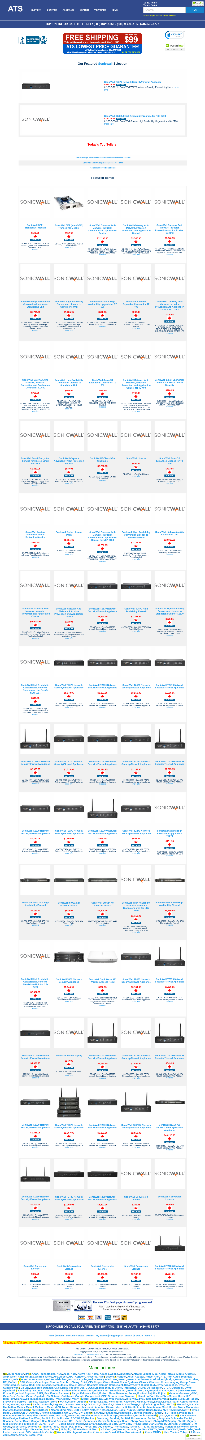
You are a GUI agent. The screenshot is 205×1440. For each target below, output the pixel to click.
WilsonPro (123, 1432)
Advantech (125, 1374)
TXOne (54, 1429)
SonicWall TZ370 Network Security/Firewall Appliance (69, 762)
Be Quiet (82, 1379)
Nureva (131, 1410)
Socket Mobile (75, 1423)
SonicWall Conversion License (103, 168)
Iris (14, 1401)
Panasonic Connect (130, 1412)
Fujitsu (162, 1393)
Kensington (115, 1401)
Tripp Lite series (32, 1429)
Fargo (75, 1393)
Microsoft (121, 1407)
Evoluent (64, 1393)
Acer (73, 1374)
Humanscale (37, 1398)
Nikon (113, 1410)
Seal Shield (49, 1421)
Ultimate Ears (80, 1429)
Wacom (61, 1432)
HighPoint (9, 1398)
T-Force (86, 1426)
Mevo (50, 1407)
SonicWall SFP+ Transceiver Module (35, 226)
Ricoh (55, 1418)
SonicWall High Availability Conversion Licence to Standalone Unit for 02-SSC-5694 (35, 689)
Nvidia (158, 1410)
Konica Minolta (189, 1401)
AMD (6, 1376)
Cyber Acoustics (167, 1385)
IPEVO (7, 1401)
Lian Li (95, 1404)
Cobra (24, 1385)
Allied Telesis (167, 1374)
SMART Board (57, 1423)
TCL (71, 1426)
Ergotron (30, 1393)
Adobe (114, 1374)
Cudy (153, 1385)
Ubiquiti (66, 1429)
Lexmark (80, 1404)
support (60, 1336)
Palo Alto (97, 1412)
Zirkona (23, 1435)
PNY (58, 1415)
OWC (67, 1412)
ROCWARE (77, 1418)
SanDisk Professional (133, 1418)
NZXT (185, 1410)
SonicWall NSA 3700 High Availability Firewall (169, 904)
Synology (33, 1426)
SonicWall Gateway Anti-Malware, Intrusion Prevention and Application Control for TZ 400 (136, 384)
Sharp (125, 1421)
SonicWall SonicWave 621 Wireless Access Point (102, 980)
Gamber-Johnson (179, 1393)
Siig (5, 1423)
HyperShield (61, 1398)
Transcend (157, 1426)
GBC (194, 1393)
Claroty (143, 1382)
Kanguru (94, 1401)
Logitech (144, 1404)
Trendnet (16, 1429)
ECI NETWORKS (51, 1390)
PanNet (158, 1412)
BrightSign (167, 1379)
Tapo (55, 1426)
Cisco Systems (129, 1382)
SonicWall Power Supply (69, 1055)
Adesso (104, 1374)
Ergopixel (18, 1393)
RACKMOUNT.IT (189, 1415)
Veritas (142, 1429)
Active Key (83, 1374)
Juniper (81, 1401)
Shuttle (182, 1421)
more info (109, 123)
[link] (175, 35)
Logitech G (157, 1404)
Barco (72, 1379)
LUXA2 (169, 1404)
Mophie (18, 1410)
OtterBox (57, 1412)
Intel (141, 1398)
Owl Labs (84, 1412)
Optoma (33, 1412)
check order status (75, 1336)
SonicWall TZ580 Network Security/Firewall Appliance (102, 1198)
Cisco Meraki (111, 1382)
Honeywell (22, 1398)
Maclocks (182, 1404)
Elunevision (101, 1390)
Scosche (8, 1421)
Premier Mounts (90, 1415)
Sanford (152, 1418)
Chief (84, 1382)
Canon (30, 1382)
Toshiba (134, 1426)
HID (188, 1396)
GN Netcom (53, 1396)
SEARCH (84, 10)
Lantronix (46, 1404)
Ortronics (45, 1412)
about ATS (150, 1336)
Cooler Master (77, 1385)
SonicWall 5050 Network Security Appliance (69, 980)
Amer (13, 1376)
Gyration (130, 1396)
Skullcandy (30, 1423)
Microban (75, 1407)
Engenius (155, 1390)
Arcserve (91, 1376)
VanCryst (110, 1429)
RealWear (35, 1418)
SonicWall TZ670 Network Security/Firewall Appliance (69, 686)
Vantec (121, 1429)
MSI (26, 1410)
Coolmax (92, 1385)
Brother (193, 1379)
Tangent (46, 1426)
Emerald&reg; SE (137, 1390)
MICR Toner (62, 1407)
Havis (181, 1396)
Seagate (36, 1421)
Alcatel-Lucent (142, 1374)
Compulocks (60, 1385)
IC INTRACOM (89, 1398)
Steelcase (185, 1423)
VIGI (28, 1432)
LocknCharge (130, 1404)
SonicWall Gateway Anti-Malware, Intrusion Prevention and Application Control (102, 229)
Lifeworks (106, 1404)
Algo (155, 1374)
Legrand (58, 1404)
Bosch (122, 1379)
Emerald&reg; (118, 1390)
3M (27, 1374)
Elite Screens (80, 1390)
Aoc (55, 1376)
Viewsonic (19, 1432)
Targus (63, 1426)
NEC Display (81, 1410)
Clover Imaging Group (174, 1382)
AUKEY (7, 1379)
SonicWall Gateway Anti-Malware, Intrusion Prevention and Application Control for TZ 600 (169, 305)
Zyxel (40, 1435)
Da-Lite (25, 1387)
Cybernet (184, 1385)
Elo (91, 1390)
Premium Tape (109, 1415)
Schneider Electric (182, 1418)
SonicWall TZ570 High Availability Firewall (136, 610)
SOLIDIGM (104, 1423)
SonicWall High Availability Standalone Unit (169, 533)
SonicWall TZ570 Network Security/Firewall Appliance (102, 610)
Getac (29, 1396)
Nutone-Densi (145, 1410)
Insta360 (120, 1398)
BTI (5, 1382)
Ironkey (21, 1401)
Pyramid (151, 1415)
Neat (69, 1410)
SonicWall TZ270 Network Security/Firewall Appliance (133, 82)
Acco (66, 1374)
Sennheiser (90, 1421)
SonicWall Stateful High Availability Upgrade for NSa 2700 (135, 116)
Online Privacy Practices (94, 1354)
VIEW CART (100, 10)
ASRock (121, 1376)
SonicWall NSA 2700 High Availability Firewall (35, 904)
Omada (15, 1412)
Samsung (102, 1418)
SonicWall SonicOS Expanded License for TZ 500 (102, 383)
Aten (156, 1376)
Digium (109, 1387)
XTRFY (157, 1432)
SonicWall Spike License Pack (69, 533)
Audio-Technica (182, 1376)
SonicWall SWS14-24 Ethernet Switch (69, 904)
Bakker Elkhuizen (56, 1379)
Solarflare (91, 1423)
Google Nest (92, 1396)
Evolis (54, 1393)
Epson (7, 1393)
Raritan (23, 1418)
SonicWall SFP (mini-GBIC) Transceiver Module (69, 226)
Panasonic (110, 1412)
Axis (16, 1379)
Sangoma (164, 1418)
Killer (140, 1401)
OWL (74, 1412)
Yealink (174, 1432)
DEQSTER (92, 1387)
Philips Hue (186, 1412)
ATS (162, 1376)
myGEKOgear (40, 1410)
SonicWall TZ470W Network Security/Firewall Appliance (35, 762)
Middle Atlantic (137, 1407)
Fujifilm (152, 1393)
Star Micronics (157, 1423)
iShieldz (32, 1401)
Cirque (98, 1382)
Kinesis (148, 1401)
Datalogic (36, 1387)
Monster (8, 1410)
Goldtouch (67, 1396)
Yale (166, 1432)
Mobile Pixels (177, 1407)
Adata (95, 1374)
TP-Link (145, 1426)
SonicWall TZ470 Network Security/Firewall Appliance (102, 686)
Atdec (149, 1376)
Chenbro (65, 1382)
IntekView (132, 1398)
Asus (130, 1376)
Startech (172, 1423)
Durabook (177, 1387)
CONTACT (52, 10)
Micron (110, 1407)
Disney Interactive (126, 1387)
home (51, 1336)
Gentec (20, 1396)
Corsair (103, 1385)
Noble (122, 1410)
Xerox (148, 1432)
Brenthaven (142, 1379)
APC (71, 1376)
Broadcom (181, 1379)
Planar (7, 1415)
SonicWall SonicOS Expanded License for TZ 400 (136, 304)
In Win (110, 1398)
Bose (130, 1379)
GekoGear (9, 1396)
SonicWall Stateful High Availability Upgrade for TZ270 (169, 833)
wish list (90, 1336)
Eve (46, 1393)
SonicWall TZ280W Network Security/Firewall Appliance (169, 1267)
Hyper (49, 1398)
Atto (169, 1376)
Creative (129, 1385)
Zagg (6, 1435)
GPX (104, 1396)
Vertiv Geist (186, 1429)
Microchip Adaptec (93, 1407)
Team (78, 1426)
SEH (71, 1421)
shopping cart (116, 1336)
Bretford (155, 1379)
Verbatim (132, 1429)
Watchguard (74, 1432)
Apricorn (80, 1376)
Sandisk (114, 1418)
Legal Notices (78, 1354)
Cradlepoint (116, 1385)
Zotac (32, 1435)
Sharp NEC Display (164, 1421)
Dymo (188, 1387)
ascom (110, 1376)
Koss (6, 1404)
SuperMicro (19, 1426)
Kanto (103, 1401)
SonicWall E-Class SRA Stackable (102, 459)
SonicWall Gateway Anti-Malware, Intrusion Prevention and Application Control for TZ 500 (35, 384)
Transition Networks (176, 1426)
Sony (122, 1423)
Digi (101, 1387)
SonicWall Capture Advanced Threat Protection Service (69, 461)
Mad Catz (194, 1404)
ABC (59, 1374)
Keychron (130, 1401)
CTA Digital (142, 1385)
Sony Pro (131, 1423)
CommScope (43, 1385)
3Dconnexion (16, 1374)
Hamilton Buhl (146, 1396)
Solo (114, 1423)
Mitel (165, 1407)
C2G (22, 1382)
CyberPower (10, 1387)
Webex (100, 1432)
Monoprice (192, 1407)
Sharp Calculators (141, 1421)
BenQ (100, 1379)
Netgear (104, 1410)
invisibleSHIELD (179, 1398)
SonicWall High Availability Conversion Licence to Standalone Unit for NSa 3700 (136, 906)
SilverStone (16, 1423)
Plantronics (19, 1415)
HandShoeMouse (166, 1396)
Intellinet (151, 1398)
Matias (21, 1407)
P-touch (140, 1415)
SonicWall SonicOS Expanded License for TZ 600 (103, 163)
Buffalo (12, 1382)
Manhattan (9, 1407)
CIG (90, 1382)
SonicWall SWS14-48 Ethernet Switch (102, 904)
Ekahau (66, 1390)
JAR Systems (67, 1401)
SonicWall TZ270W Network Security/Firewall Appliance (102, 832)
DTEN (166, 1387)
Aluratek (190, 1374)
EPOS (165, 1390)
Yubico (184, 1432)
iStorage (43, 1401)
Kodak (158, 1401)
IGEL (102, 1398)
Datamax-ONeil (52, 1387)
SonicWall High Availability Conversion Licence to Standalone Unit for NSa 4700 (35, 983)
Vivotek (49, 1432)
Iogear (194, 1398)
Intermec (162, 1398)
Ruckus (89, 1418)
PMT (51, 1415)
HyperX (75, 1398)
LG (88, 1404)
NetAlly (94, 1410)
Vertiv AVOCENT (168, 1429)
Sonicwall (105, 63)
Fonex (132, 1393)
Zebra (13, 1435)
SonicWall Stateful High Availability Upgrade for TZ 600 (102, 304)
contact (128, 1336)
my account (102, 1336)
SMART (43, 1423)
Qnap (162, 1415)
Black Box (111, 1379)
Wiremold (136, 1432)
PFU (165, 1412)
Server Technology (109, 1421)
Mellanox (40, 1407)
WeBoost (110, 1432)
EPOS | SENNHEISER (183, 1390)
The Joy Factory (102, 1426)
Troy (46, 1429)
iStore (53, 1401)
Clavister (154, 1382)
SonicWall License (136, 458)
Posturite (74, 1415)
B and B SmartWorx (33, 1379)
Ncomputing (58, 1410)
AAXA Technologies (43, 1374)
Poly (64, 1415)
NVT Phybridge (172, 1410)
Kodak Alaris (171, 1401)
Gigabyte (39, 1396)
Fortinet (142, 1393)
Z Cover (195, 1432)
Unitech (93, 1429)
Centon (54, 1382)
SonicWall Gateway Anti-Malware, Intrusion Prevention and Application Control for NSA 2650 (102, 536)
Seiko (79, 1421)
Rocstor (65, 1418)
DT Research (154, 1387)
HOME (114, 10)
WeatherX (88, 1432)
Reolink (46, 1418)
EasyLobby (25, 1390)
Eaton (36, 1390)
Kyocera (26, 1404)
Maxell (30, 1407)
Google (79, 1396)
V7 (102, 1429)
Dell (82, 1387)
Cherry (75, 1382)
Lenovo (68, 1404)
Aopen (63, 1376)
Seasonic (62, 1421)
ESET (40, 1393)
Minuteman (154, 1407)
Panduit (147, 1412)
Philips (174, 1412)
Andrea (39, 1376)
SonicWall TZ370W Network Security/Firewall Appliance (169, 762)
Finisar (103, 1393)
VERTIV (152, 1429)
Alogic (180, 1374)
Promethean (126, 1415)
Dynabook (9, 1390)
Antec (48, 1376)
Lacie (36, 1404)
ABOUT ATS (69, 10)
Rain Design (10, 1418)
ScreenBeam (22, 1421)
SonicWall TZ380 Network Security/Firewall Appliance (35, 1198)
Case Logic (42, 1382)
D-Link (142, 1387)
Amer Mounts (26, 1376)
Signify (191, 1421)
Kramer (15, 1404)
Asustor (139, 1376)
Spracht (143, 1423)
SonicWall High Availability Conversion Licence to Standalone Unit (103, 158)
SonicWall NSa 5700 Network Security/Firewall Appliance (169, 1127)
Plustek (43, 1415)
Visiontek (38, 1432)
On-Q (24, 1412)
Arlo (101, 1376)
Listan (117, 1404)
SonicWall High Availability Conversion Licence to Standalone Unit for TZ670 (169, 611)
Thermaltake (120, 1426)
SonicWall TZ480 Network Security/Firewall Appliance (69, 1198)
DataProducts (70, 1387)
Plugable (32, 1415)
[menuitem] (15, 10)
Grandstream (116, 1396)
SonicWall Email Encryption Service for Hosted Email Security (169, 382)
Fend (95, 1393)
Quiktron (171, 1415)
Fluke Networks (118, 1393)
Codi (32, 1385)
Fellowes (85, 1393)
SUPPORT (36, 10)
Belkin (92, 1379)
